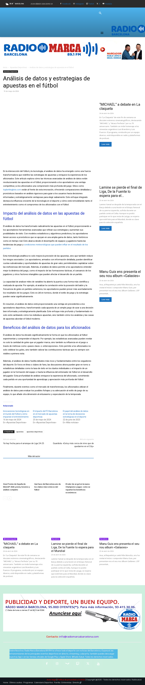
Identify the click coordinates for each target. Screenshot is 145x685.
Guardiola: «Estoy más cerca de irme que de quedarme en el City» (73, 445)
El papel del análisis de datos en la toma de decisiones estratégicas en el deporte (75, 414)
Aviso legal (51, 680)
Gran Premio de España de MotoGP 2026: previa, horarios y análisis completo (16, 487)
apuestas (20, 432)
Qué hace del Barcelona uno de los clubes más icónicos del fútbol (47, 487)
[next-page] (9, 498)
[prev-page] (5, 498)
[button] (100, 13)
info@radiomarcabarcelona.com (79, 636)
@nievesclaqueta (10, 539)
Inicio (5, 67)
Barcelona (55, 539)
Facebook (66, 4)
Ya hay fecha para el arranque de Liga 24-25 (23, 443)
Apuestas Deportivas (18, 67)
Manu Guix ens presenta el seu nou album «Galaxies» (120, 274)
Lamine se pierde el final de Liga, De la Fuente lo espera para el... (120, 191)
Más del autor (34, 456)
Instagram (80, 4)
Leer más (105, 144)
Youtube (108, 4)
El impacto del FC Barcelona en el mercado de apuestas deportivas (45, 414)
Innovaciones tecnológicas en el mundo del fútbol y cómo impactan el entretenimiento (16, 414)
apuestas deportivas (35, 432)
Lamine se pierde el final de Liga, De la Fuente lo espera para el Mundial (72, 547)
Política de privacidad (66, 680)
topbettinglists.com (12, 189)
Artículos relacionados (15, 456)
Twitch (91, 4)
